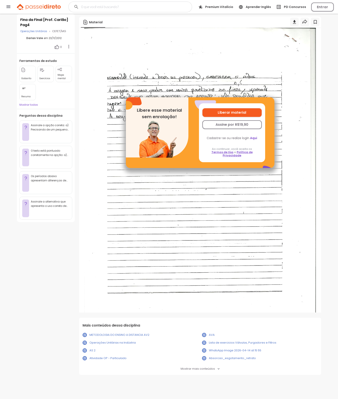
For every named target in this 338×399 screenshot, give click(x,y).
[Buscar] (124, 6)
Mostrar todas (28, 105)
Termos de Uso (222, 152)
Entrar (322, 7)
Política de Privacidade (238, 153)
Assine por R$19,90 (232, 124)
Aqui (253, 138)
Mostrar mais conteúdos (200, 368)
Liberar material (232, 112)
